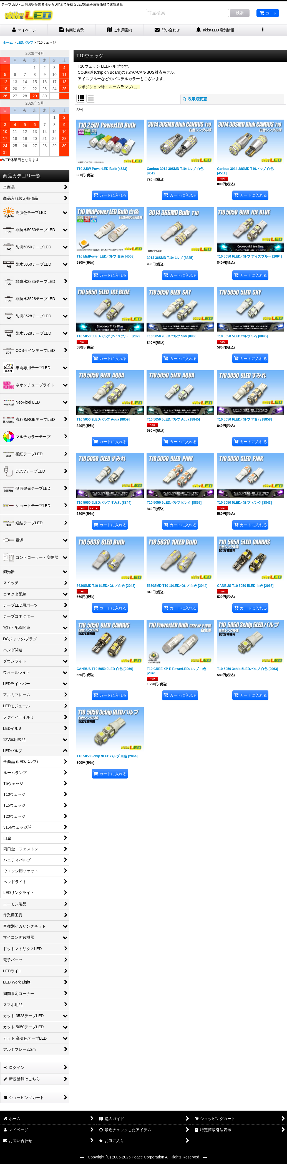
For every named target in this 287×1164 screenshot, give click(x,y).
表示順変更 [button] (195, 99)
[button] (263, 30)
